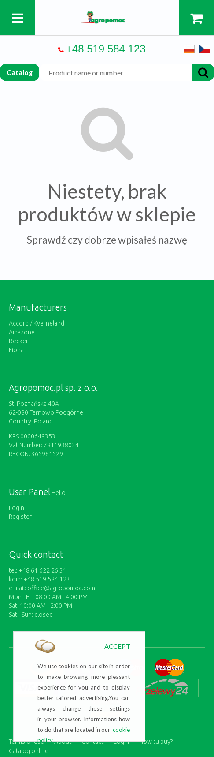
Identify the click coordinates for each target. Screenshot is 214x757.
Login (16, 507)
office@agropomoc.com (61, 588)
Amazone (22, 332)
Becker (18, 341)
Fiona (16, 349)
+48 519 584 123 (106, 49)
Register (20, 516)
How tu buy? (156, 741)
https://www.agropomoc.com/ (107, 16)
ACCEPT (117, 646)
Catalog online (28, 750)
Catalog (20, 72)
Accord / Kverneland (36, 323)
